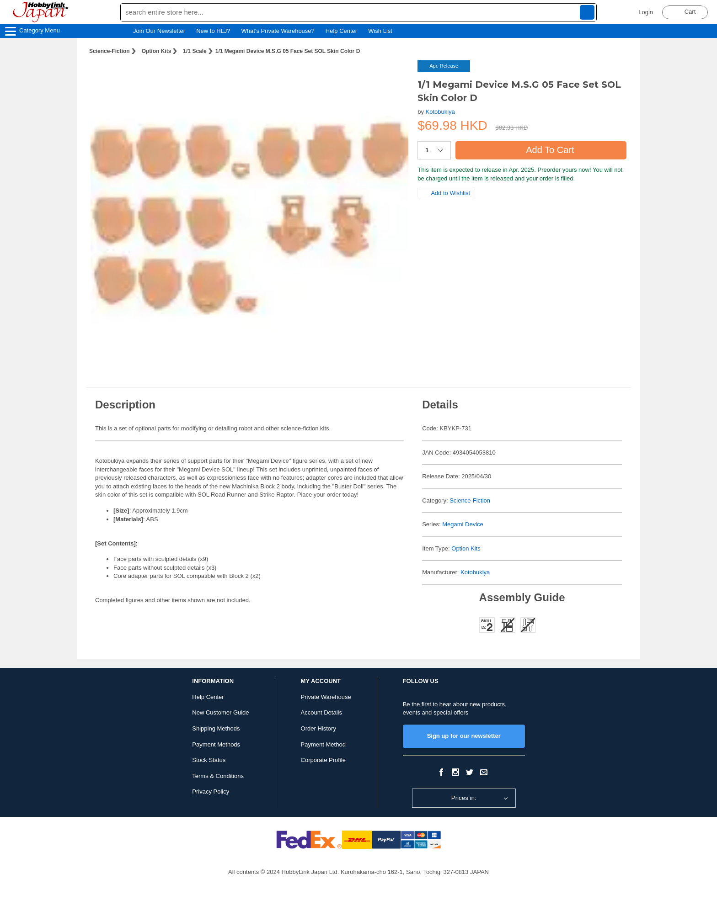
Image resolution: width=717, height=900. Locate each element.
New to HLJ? (213, 30)
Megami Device (462, 524)
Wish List (384, 30)
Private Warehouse (326, 697)
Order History (318, 728)
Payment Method (323, 744)
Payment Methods (216, 744)
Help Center (341, 30)
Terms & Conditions (218, 776)
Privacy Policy (210, 791)
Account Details (321, 712)
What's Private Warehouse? (278, 30)
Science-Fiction (109, 51)
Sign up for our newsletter (464, 735)
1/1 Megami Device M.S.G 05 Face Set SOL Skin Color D (287, 51)
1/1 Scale (194, 51)
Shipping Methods (216, 728)
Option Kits (156, 51)
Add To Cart (541, 150)
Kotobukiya (440, 111)
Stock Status (208, 760)
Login (645, 12)
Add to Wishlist (446, 193)
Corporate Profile (323, 760)
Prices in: (463, 797)
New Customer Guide (220, 712)
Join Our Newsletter (159, 30)
